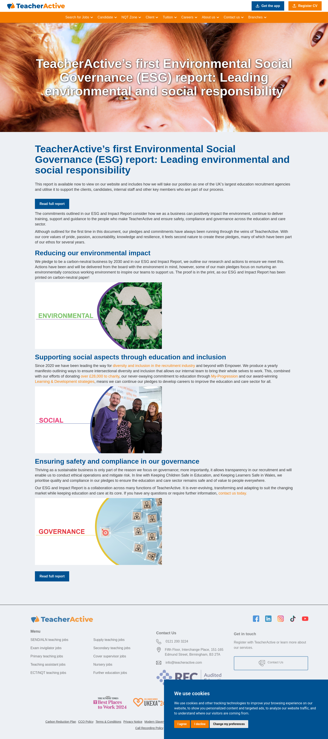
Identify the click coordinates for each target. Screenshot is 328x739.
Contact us (232, 17)
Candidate (105, 17)
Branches (255, 17)
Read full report (52, 204)
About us (208, 17)
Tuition (168, 17)
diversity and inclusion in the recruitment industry (154, 366)
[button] (78, 17)
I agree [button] (182, 724)
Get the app (268, 6)
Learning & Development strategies (64, 381)
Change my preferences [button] (229, 724)
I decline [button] (199, 724)
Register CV (305, 6)
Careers (187, 17)
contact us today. (232, 493)
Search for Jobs (77, 17)
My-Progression (224, 376)
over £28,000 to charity (100, 376)
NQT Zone (129, 17)
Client (150, 17)
